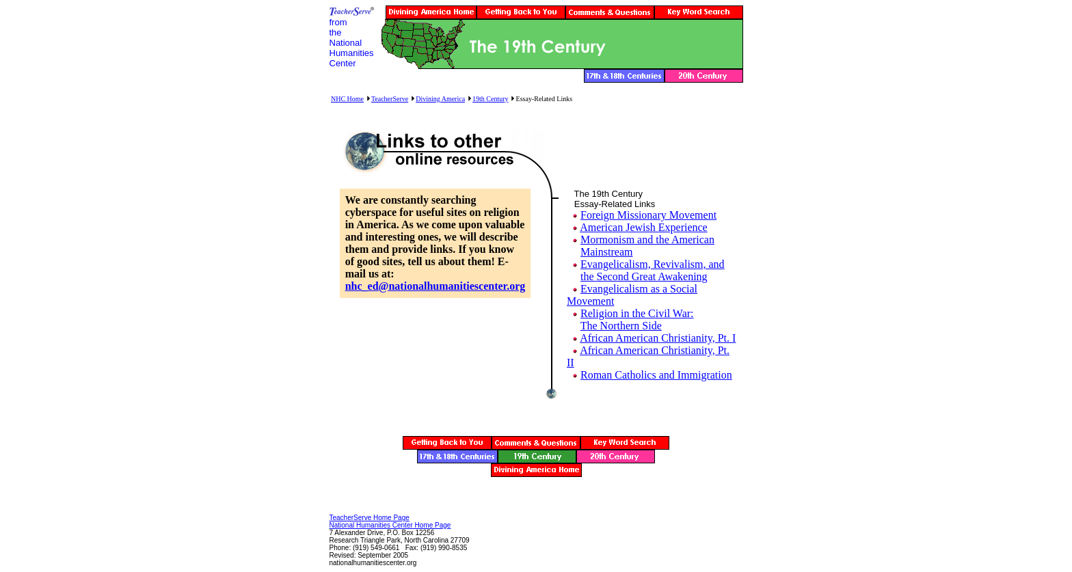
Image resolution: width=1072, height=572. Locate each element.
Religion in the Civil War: (637, 313)
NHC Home (347, 99)
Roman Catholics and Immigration (656, 375)
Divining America (440, 99)
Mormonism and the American (647, 239)
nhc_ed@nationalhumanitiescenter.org (435, 286)
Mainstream (606, 252)
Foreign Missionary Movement (648, 215)
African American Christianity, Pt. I (658, 338)
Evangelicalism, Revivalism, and (652, 264)
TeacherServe (389, 99)
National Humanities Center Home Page (390, 525)
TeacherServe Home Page (370, 517)
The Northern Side (621, 325)
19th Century (490, 99)
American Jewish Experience (644, 227)
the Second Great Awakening (644, 276)
